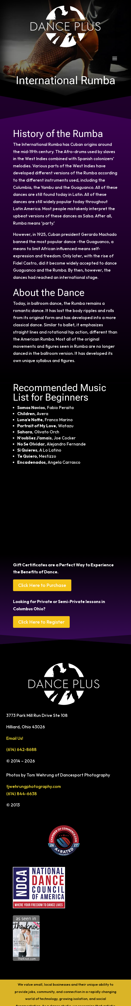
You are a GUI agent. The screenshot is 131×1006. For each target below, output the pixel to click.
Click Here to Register (41, 622)
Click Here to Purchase (42, 585)
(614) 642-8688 (21, 749)
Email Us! (14, 738)
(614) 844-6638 (21, 793)
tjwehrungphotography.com (33, 786)
